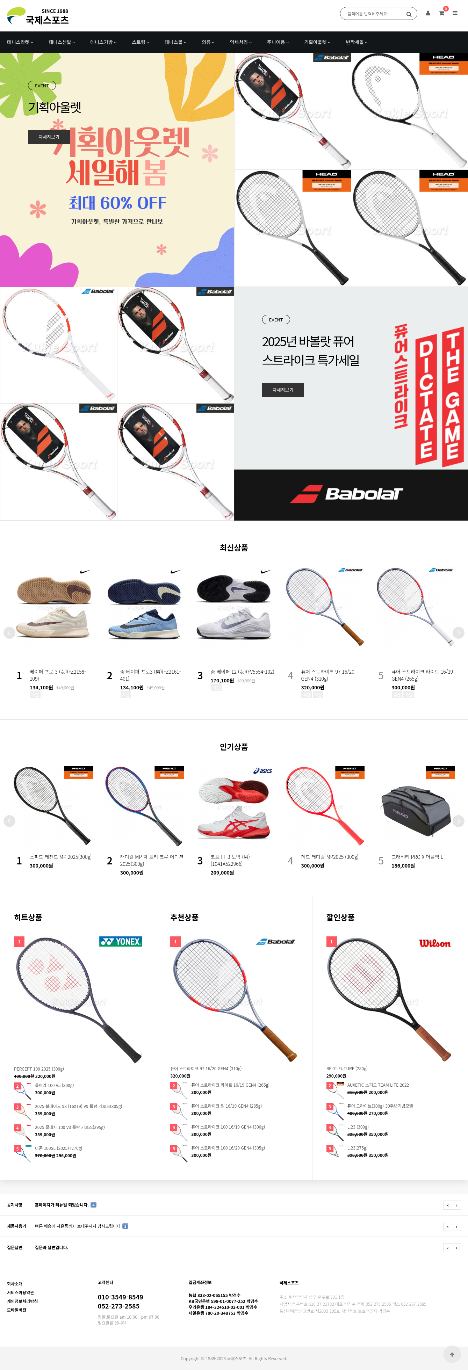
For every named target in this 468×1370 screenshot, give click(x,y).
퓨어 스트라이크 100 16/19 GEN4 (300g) (228, 1127)
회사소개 (14, 1283)
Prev (9, 633)
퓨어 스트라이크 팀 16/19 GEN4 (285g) (226, 1106)
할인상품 (340, 916)
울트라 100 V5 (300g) (54, 1085)
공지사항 (14, 1205)
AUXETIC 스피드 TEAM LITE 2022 (378, 1085)
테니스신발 (60, 41)
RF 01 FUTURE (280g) (347, 1068)
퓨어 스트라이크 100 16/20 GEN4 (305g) (228, 1148)
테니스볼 (174, 41)
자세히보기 (48, 136)
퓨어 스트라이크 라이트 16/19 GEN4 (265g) (230, 1085)
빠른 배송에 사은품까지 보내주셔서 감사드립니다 (81, 1226)
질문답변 (14, 1247)
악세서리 (239, 41)
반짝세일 (355, 41)
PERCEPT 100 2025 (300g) (39, 1069)
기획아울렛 (315, 41)
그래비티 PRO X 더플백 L (417, 856)
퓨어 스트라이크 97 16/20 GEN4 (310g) (327, 675)
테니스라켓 (18, 41)
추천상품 (184, 916)
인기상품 (234, 746)
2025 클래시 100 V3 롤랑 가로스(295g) (70, 1127)
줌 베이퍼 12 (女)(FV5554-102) (242, 671)
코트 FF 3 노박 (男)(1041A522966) (230, 860)
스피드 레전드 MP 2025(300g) (61, 856)
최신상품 (234, 547)
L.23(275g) (357, 1148)
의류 (206, 41)
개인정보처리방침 (22, 1301)
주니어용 (276, 41)
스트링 (138, 41)
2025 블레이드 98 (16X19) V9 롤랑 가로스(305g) (78, 1106)
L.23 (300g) (358, 1127)
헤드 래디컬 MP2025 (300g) (330, 856)
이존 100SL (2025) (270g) (58, 1148)
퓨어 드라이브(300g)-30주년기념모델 (380, 1106)
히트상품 (28, 916)
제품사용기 (16, 1226)
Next (459, 633)
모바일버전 (16, 1310)
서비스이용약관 (20, 1292)
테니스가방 (101, 41)
